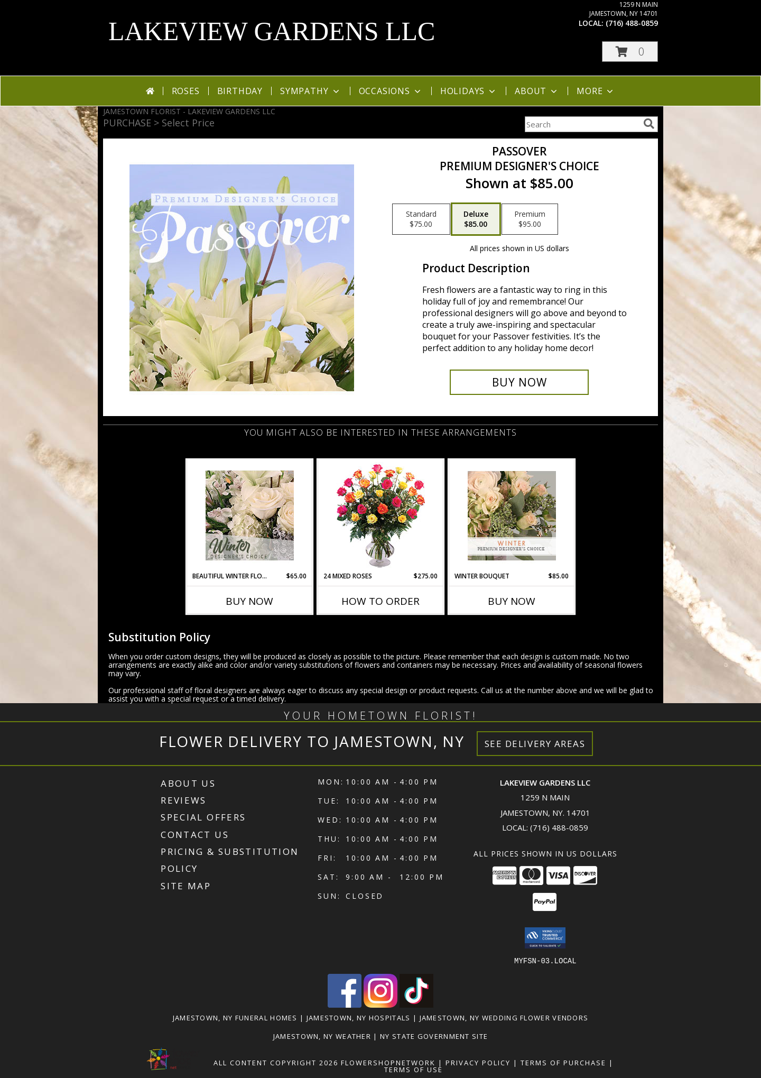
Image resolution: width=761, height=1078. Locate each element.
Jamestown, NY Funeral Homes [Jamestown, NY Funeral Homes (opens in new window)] (235, 1017)
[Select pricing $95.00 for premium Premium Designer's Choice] (530, 219)
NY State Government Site (434, 1035)
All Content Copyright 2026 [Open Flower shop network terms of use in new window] (276, 1062)
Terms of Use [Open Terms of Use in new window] (413, 1069)
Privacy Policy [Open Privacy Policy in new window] (478, 1062)
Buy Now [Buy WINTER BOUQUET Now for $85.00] (511, 601)
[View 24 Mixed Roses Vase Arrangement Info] (381, 515)
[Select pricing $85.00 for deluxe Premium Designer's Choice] (475, 219)
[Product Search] (581, 124)
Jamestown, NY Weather (322, 1035)
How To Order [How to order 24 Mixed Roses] (380, 601)
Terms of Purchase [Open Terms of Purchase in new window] (563, 1062)
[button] (630, 51)
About (537, 91)
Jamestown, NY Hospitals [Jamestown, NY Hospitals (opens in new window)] (359, 1017)
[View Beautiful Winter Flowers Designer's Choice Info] (250, 515)
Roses (186, 91)
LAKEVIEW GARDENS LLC (271, 31)
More (596, 91)
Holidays (468, 91)
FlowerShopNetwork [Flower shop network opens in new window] (388, 1062)
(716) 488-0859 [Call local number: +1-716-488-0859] (632, 23)
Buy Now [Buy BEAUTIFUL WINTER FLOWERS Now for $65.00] (249, 601)
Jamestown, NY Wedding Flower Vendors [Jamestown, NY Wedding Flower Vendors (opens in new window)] (504, 1017)
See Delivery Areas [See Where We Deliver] (535, 744)
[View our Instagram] (380, 1004)
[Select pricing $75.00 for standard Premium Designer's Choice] (421, 219)
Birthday (240, 91)
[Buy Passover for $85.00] (519, 382)
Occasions (391, 91)
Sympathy (310, 91)
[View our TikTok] (416, 1004)
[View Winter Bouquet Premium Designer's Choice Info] (512, 515)
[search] (649, 124)
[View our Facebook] (344, 1004)
